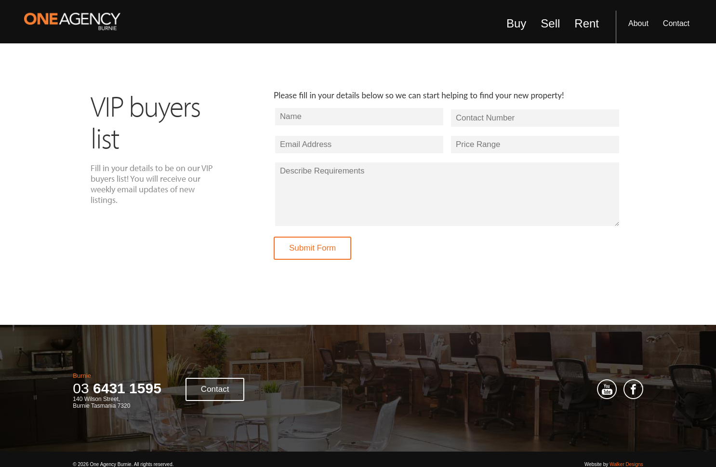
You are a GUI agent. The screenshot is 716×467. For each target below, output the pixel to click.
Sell (550, 23)
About (638, 23)
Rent (586, 23)
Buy (516, 23)
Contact (676, 23)
